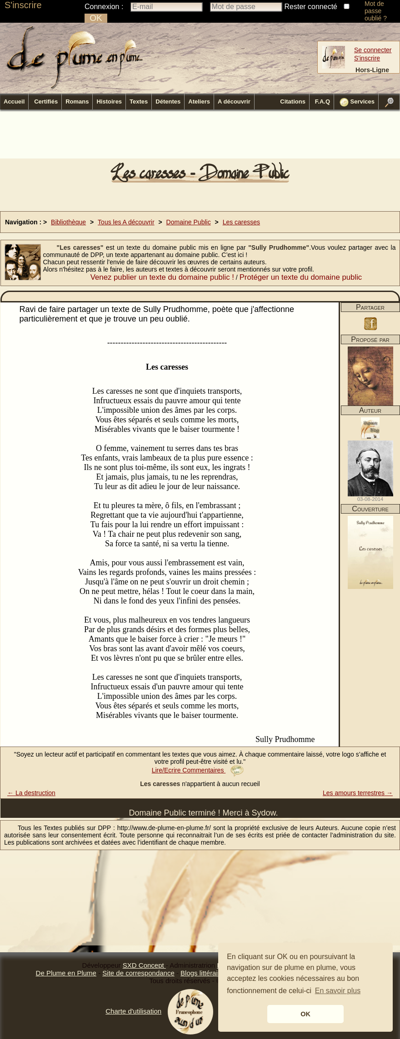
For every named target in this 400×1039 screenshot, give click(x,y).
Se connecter (373, 50)
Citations (292, 101)
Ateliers (199, 101)
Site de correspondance (138, 973)
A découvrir (234, 101)
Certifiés (46, 101)
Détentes (167, 101)
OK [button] (305, 1014)
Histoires (109, 101)
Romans (77, 101)
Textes (139, 101)
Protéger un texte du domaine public (301, 277)
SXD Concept (144, 965)
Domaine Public (188, 222)
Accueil (14, 101)
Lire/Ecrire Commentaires (198, 770)
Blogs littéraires (203, 973)
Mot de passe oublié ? (376, 11)
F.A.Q (322, 101)
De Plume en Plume (66, 973)
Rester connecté (311, 6)
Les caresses (241, 222)
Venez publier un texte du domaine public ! (162, 277)
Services (357, 102)
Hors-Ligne (372, 70)
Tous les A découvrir (126, 222)
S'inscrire (23, 5)
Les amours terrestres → (358, 793)
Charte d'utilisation (133, 1011)
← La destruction (31, 793)
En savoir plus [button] (338, 990)
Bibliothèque (68, 222)
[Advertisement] (200, 136)
